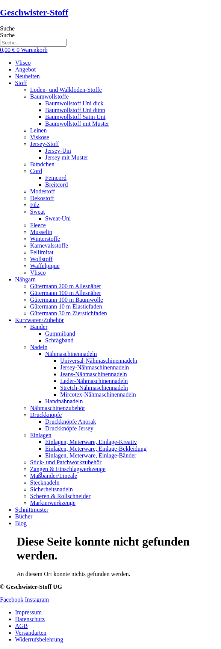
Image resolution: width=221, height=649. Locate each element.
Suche (7, 28)
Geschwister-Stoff (34, 12)
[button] (118, 83)
